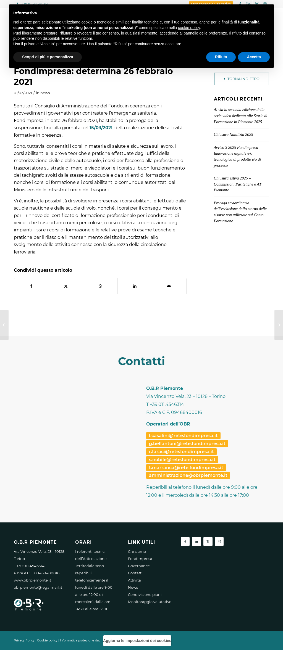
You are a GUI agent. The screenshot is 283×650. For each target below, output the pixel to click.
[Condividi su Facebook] (31, 286)
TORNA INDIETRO (242, 78)
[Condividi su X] (66, 286)
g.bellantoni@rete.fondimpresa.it (187, 443)
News (133, 587)
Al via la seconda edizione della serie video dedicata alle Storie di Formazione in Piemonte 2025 (241, 115)
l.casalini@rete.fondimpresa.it (183, 435)
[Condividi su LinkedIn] (135, 286)
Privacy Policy (24, 640)
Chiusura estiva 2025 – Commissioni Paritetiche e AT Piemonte (237, 184)
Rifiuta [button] (221, 57)
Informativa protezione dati (80, 640)
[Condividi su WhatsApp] (100, 286)
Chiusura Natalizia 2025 (233, 134)
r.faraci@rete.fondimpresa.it (181, 451)
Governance (139, 566)
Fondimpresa (140, 558)
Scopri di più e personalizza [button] (47, 57)
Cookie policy (47, 640)
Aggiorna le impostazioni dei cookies (137, 640)
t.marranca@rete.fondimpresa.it (186, 467)
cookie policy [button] (189, 27)
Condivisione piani (145, 594)
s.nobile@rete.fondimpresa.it (182, 459)
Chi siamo (137, 551)
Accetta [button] (254, 57)
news (45, 93)
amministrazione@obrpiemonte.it (188, 475)
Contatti (135, 573)
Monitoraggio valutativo (149, 601)
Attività (134, 580)
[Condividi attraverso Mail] (169, 286)
